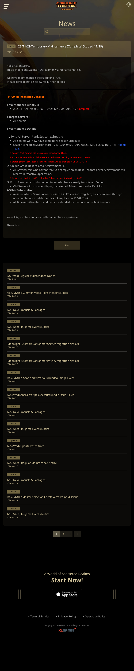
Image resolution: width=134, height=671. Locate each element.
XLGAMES (67, 659)
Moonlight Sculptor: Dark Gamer (67, 6)
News (67, 24)
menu (6, 6)
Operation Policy (96, 645)
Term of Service (39, 645)
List (67, 256)
